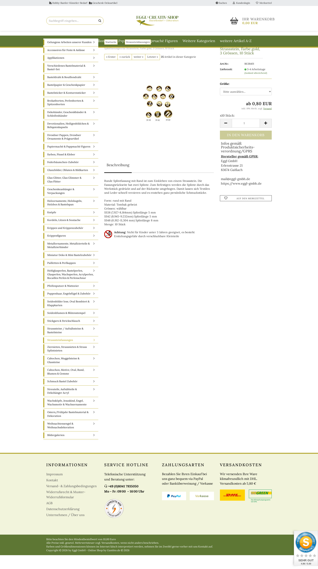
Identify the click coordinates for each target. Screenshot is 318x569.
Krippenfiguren (56, 249)
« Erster (111, 70)
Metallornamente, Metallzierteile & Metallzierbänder (68, 259)
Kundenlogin (241, 2)
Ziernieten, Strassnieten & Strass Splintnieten (67, 362)
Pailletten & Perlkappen (61, 276)
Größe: (225, 97)
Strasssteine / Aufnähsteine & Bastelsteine (65, 344)
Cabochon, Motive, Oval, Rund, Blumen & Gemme (65, 385)
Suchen (221, 2)
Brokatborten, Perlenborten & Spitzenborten (65, 116)
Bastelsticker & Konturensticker (66, 106)
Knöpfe (51, 226)
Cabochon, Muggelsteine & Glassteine (63, 374)
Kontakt (52, 494)
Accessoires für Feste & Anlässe (66, 64)
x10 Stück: (227, 129)
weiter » (138, 70)
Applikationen (55, 71)
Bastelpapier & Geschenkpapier (66, 98)
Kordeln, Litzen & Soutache (63, 234)
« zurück (124, 70)
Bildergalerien (55, 449)
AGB (49, 517)
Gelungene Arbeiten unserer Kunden (69, 56)
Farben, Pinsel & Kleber (61, 168)
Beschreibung (118, 178)
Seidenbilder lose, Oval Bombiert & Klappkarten (68, 317)
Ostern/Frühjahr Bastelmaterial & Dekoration (68, 427)
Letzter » (152, 70)
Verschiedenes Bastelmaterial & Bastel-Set (66, 81)
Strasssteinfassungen (60, 354)
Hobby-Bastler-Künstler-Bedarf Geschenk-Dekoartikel (83, 2)
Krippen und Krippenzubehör (65, 241)
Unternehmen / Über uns (65, 529)
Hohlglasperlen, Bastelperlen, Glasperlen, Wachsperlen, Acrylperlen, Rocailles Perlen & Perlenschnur (70, 288)
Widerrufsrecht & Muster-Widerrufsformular (65, 508)
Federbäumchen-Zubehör (63, 176)
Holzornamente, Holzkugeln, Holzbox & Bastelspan (64, 216)
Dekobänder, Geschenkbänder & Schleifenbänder (66, 127)
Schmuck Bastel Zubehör (62, 395)
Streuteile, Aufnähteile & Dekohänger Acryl (62, 405)
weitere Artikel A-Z (236, 41)
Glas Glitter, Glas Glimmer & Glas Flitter (64, 193)
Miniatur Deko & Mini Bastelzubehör (69, 269)
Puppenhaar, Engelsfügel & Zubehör (69, 307)
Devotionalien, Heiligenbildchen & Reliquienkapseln (68, 139)
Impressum (54, 488)
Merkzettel (264, 2)
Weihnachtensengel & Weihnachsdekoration (60, 439)
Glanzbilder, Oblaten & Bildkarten (67, 184)
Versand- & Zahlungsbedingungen (71, 500)
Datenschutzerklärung (63, 523)
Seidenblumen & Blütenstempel (66, 326)
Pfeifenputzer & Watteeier (63, 299)
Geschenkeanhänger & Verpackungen (60, 205)
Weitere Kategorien (199, 41)
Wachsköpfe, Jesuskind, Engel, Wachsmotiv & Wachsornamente (67, 416)
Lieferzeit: (226, 83)
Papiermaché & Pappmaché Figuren (148, 41)
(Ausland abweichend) (255, 86)
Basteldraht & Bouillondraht (90, 41)
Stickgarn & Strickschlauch (63, 334)
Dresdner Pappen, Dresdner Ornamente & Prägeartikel (64, 150)
